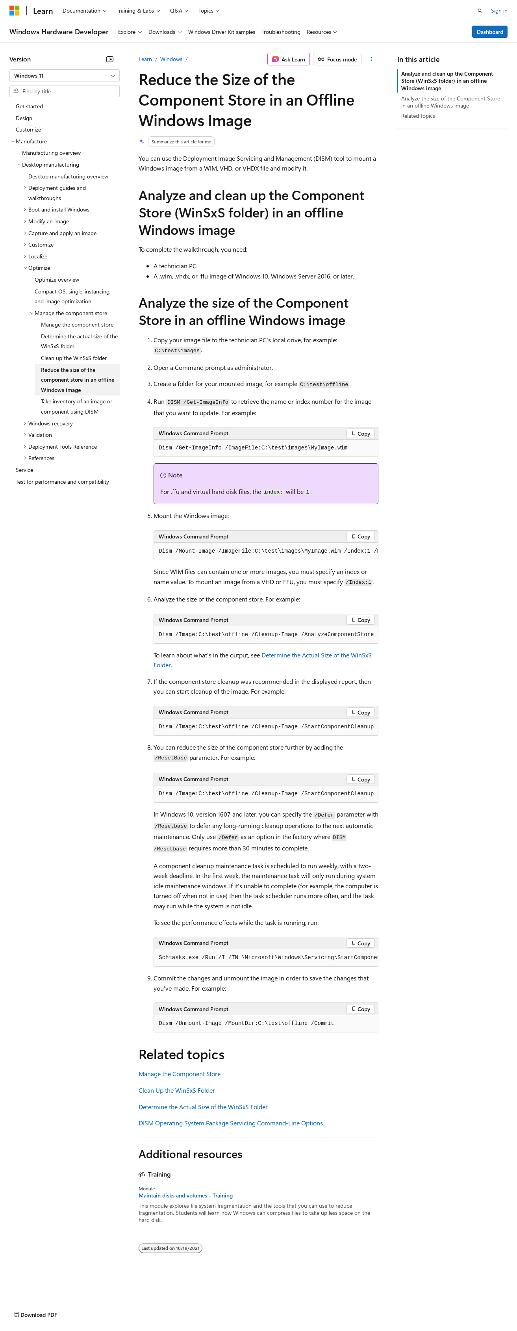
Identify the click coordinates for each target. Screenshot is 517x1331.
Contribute (141, 1307)
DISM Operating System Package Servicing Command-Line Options (231, 1123)
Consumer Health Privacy (226, 1307)
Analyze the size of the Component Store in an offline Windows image (450, 102)
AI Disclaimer (25, 1307)
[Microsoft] (14, 11)
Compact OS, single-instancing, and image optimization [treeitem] (73, 296)
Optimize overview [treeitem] (57, 279)
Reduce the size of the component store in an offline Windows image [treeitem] (77, 380)
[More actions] (371, 59)
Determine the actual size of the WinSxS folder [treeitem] (79, 341)
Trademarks (326, 1307)
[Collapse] (110, 59)
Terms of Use (287, 1307)
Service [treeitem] (24, 469)
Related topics (418, 115)
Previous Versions (71, 1307)
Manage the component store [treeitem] (77, 324)
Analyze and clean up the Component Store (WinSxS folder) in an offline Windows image (447, 80)
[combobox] (64, 75)
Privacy (172, 1307)
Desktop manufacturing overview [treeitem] (68, 176)
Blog (107, 1307)
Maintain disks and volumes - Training (186, 1195)
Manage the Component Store (180, 1073)
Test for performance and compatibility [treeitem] (62, 481)
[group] (266, 551)
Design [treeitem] (24, 118)
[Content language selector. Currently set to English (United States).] (45, 1288)
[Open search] (480, 11)
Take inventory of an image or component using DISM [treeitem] (76, 406)
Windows (171, 59)
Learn (145, 59)
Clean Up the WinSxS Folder (177, 1090)
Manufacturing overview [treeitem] (51, 152)
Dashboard (490, 31)
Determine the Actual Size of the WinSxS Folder (203, 1107)
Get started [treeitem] (29, 106)
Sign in (499, 10)
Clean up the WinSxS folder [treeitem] (74, 358)
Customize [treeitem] (28, 129)
